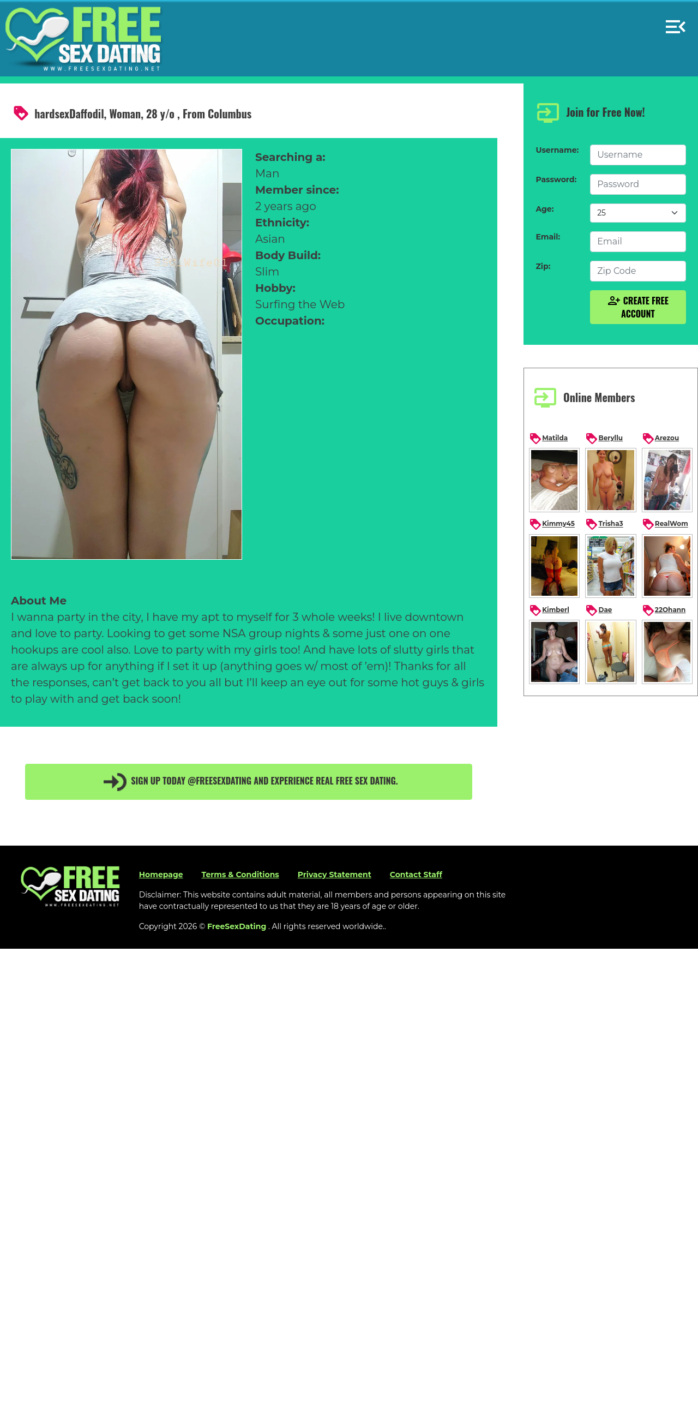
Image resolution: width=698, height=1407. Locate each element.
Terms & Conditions (240, 874)
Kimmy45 (552, 524)
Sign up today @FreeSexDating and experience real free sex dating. (248, 782)
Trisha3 (604, 524)
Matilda (548, 438)
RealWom (665, 524)
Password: (555, 179)
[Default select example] (637, 213)
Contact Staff (416, 874)
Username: (557, 150)
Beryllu (604, 438)
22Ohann (664, 610)
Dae (598, 610)
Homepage (161, 874)
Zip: (542, 266)
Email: (547, 237)
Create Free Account (638, 307)
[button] (675, 22)
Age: (544, 209)
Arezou (660, 438)
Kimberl (549, 610)
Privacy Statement (334, 874)
